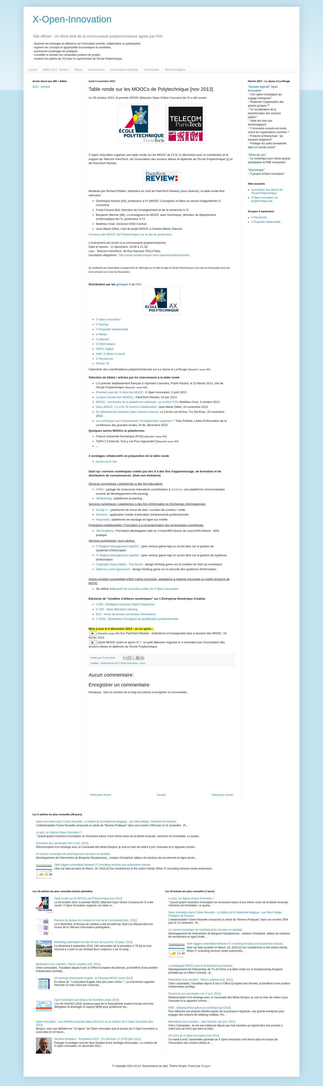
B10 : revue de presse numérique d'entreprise (126, 614)
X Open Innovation (108, 319)
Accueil (32, 69)
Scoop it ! (102, 510)
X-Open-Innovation (72, 19)
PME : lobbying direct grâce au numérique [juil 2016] (199, 1007)
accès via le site (106, 461)
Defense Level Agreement (113, 569)
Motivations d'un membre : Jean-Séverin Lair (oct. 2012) (201, 1021)
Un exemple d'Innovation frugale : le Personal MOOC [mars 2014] (93, 978)
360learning (104, 498)
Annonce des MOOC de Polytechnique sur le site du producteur (130, 234)
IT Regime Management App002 (117, 555)
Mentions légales (175, 69)
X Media (101, 334)
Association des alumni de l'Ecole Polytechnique (266, 191)
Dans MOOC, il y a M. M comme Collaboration (126, 407)
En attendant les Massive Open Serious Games (127, 411)
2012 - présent (41, 86)
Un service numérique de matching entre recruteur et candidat (73, 854)
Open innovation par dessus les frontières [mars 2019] (86, 999)
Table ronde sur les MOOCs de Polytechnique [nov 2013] (88, 898)
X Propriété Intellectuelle (112, 329)
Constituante (151, 69)
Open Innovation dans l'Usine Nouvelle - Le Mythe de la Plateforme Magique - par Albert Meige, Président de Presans (106, 821)
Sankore (176, 489)
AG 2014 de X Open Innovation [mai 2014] (193, 1035)
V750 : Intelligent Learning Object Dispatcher (125, 604)
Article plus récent (100, 794)
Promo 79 (102, 363)
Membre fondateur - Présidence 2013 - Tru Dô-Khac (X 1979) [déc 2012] (97, 1039)
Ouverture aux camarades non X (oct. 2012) (62, 843)
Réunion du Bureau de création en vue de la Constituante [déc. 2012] (95, 920)
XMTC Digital (105, 349)
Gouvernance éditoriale (124, 69)
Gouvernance (96, 69)
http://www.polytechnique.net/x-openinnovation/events (154, 255)
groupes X (123, 284)
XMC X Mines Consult (111, 353)
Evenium (102, 514)
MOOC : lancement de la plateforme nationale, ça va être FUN (137, 402)
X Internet (102, 339)
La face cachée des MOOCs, (116, 397)
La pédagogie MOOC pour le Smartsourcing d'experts (200, 965)
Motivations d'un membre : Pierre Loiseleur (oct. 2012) (68, 964)
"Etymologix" (256, 170)
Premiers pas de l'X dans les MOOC (119, 392)
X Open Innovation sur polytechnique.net (264, 199)
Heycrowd (103, 519)
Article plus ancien (222, 794)
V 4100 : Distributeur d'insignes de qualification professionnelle (137, 619)
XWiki (100, 489)
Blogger (205, 1066)
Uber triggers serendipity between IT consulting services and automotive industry (102, 864)
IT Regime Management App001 (117, 546)
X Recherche (104, 358)
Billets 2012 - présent (55, 69)
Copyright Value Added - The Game (119, 564)
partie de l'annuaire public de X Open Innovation (147, 588)
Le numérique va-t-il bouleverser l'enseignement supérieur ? (135, 420)
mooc (142, 663)
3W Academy (105, 530)
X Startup (102, 324)
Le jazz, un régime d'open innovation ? (59, 832)
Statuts (78, 69)
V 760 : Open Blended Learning (116, 609)
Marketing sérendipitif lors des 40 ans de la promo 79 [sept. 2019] (93, 942)
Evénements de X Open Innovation (119, 663)
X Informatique (105, 344)
